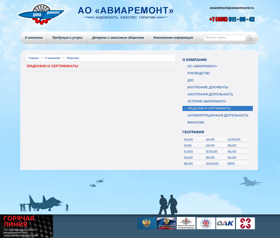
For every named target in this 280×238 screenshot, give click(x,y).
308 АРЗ (231, 145)
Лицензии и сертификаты (209, 108)
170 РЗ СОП (233, 139)
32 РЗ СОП (211, 151)
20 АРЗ (188, 145)
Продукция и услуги (67, 37)
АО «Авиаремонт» (202, 66)
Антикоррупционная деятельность (218, 115)
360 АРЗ (210, 157)
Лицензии (73, 58)
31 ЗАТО (188, 151)
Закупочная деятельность (210, 94)
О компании (34, 37)
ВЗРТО (231, 163)
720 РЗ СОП (212, 163)
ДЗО (191, 80)
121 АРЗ (188, 139)
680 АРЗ (188, 163)
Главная (33, 58)
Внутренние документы (208, 87)
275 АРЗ (210, 145)
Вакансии (196, 122)
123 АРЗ (210, 139)
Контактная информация (173, 37)
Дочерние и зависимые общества (118, 37)
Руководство (199, 73)
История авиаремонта (207, 101)
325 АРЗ (188, 157)
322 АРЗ (231, 151)
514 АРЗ (231, 157)
